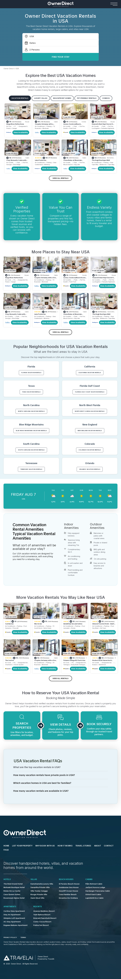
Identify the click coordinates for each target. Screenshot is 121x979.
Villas (34, 879)
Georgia (9, 164)
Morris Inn (38, 624)
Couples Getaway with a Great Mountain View (44, 125)
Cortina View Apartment (14, 911)
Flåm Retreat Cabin (93, 884)
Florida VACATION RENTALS (31, 372)
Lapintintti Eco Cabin (94, 898)
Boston (94, 664)
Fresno (8, 128)
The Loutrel (9, 660)
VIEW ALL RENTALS (60, 178)
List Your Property (22, 846)
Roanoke (38, 128)
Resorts (37, 907)
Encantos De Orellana (68, 898)
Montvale (46, 128)
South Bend (38, 628)
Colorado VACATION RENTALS (90, 450)
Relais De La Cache (12, 891)
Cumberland (39, 164)
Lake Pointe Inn (40, 160)
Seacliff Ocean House (68, 891)
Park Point (72, 128)
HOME (6, 846)
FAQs (6, 850)
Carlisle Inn (9, 624)
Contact (108, 846)
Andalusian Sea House (69, 887)
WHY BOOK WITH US (45, 846)
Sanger (14, 128)
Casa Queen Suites (12, 894)
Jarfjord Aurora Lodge (95, 887)
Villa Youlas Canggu (39, 891)
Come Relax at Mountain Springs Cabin (72, 161)
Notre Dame (47, 628)
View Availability (21, 132)
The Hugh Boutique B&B (101, 160)
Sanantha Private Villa (40, 887)
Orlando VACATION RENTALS (89, 469)
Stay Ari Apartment (12, 914)
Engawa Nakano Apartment (15, 925)
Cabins (88, 879)
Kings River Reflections (15, 124)
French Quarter (19, 664)
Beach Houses (66, 879)
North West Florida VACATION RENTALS (90, 411)
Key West (95, 628)
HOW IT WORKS (65, 846)
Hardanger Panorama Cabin (97, 891)
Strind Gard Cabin (93, 894)
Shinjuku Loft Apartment (14, 918)
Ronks (73, 628)
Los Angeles (96, 128)
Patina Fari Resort (41, 925)
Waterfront (102, 664)
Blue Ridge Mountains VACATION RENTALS (31, 430)
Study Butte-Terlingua (78, 664)
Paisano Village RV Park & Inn (74, 660)
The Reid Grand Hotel (13, 884)
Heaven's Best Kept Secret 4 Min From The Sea (102, 125)
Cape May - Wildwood (99, 164)
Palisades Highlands (107, 128)
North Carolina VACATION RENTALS (31, 411)
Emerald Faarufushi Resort (44, 918)
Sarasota (8, 628)
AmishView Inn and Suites (72, 624)
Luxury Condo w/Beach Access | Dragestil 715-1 (72, 125)
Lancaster (66, 628)
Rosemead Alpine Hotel (14, 898)
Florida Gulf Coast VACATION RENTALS (89, 392)
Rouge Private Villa (39, 894)
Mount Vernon (68, 164)
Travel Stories (83, 846)
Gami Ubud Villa (37, 898)
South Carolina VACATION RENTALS (31, 450)
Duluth (65, 128)
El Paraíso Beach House (69, 884)
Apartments (10, 907)
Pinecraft (15, 628)
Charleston (8, 664)
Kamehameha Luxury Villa (42, 884)
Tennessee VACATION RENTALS (31, 469)
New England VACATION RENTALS (90, 430)
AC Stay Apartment (12, 922)
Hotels (7, 879)
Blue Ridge (16, 164)
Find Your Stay (60, 57)
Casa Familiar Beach (67, 894)
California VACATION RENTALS (89, 372)
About (97, 846)
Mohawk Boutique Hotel (14, 887)
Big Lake (77, 164)
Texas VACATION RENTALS (31, 392)
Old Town (103, 628)
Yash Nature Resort (41, 914)
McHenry (47, 164)
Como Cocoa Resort (42, 922)
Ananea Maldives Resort (44, 911)
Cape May (111, 164)
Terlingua (66, 664)
